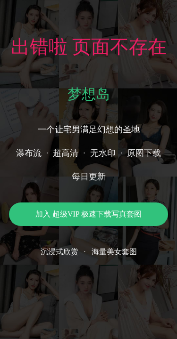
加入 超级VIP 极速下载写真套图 (88, 214)
